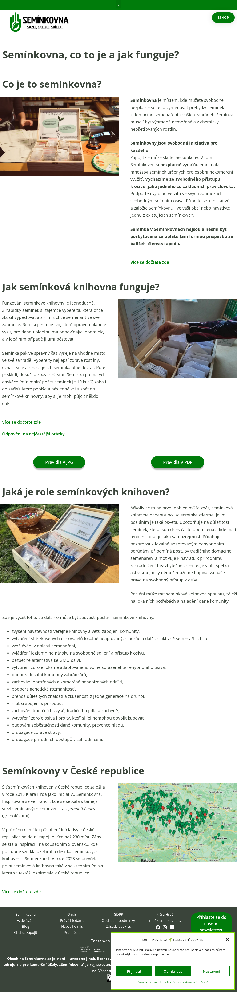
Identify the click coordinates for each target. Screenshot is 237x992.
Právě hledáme (72, 920)
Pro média (72, 932)
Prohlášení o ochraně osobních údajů (184, 982)
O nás (72, 913)
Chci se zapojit (25, 932)
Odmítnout (173, 971)
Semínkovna (26, 913)
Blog (25, 925)
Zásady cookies (147, 982)
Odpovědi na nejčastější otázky (37, 434)
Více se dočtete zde (152, 262)
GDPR (118, 913)
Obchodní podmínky (118, 920)
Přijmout (134, 971)
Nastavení (211, 971)
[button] (227, 939)
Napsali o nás (72, 925)
